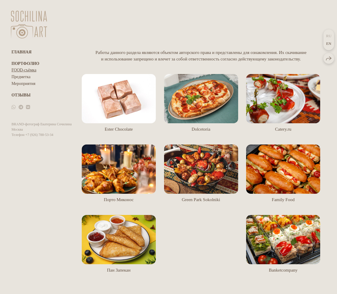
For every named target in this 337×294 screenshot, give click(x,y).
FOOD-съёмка (24, 70)
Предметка (21, 77)
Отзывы (21, 95)
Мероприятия (23, 83)
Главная (22, 52)
